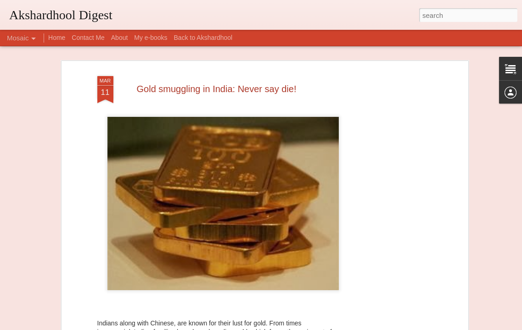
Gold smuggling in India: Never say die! (217, 89)
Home (56, 37)
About (119, 37)
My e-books (150, 37)
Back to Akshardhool (203, 37)
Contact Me (88, 37)
